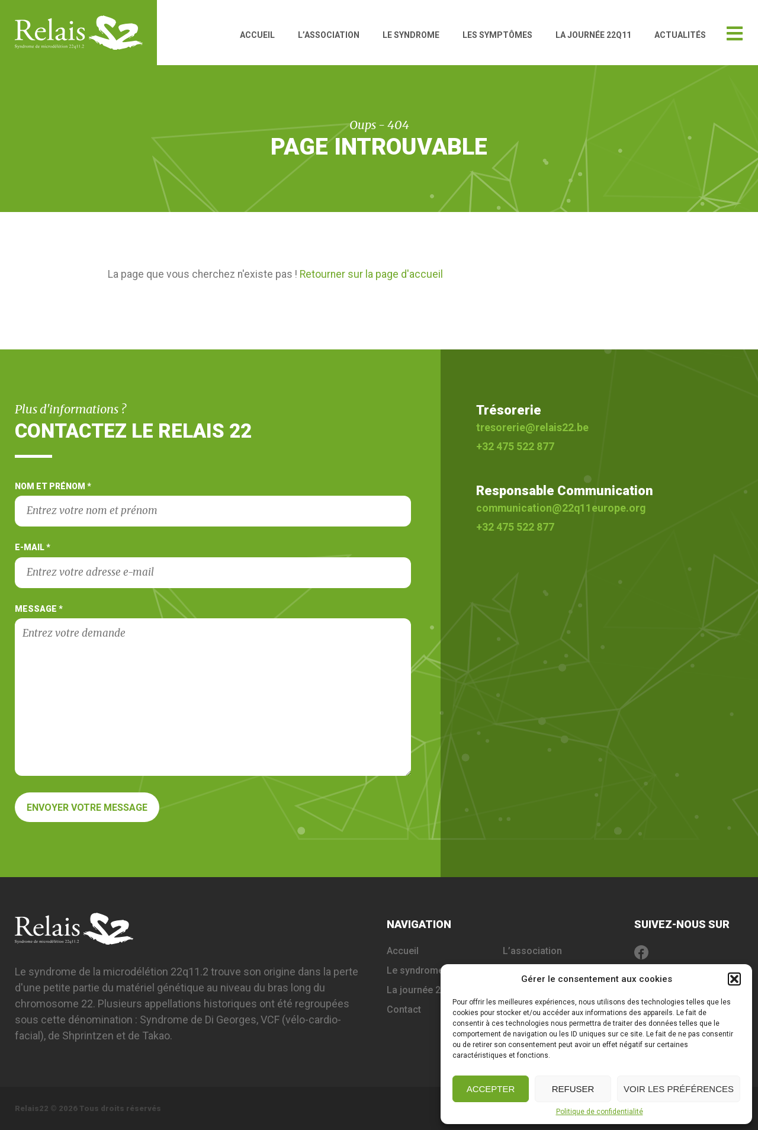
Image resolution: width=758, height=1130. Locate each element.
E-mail (213, 565)
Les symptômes (497, 35)
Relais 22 (86, 32)
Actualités (680, 35)
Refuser (573, 1089)
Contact (404, 1009)
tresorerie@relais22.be (532, 428)
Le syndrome (411, 35)
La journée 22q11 (593, 35)
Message (213, 690)
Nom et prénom (213, 504)
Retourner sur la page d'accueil (371, 274)
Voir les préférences (679, 1089)
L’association (328, 35)
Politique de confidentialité (599, 1111)
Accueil (257, 35)
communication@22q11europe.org (560, 508)
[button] (734, 979)
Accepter (491, 1089)
